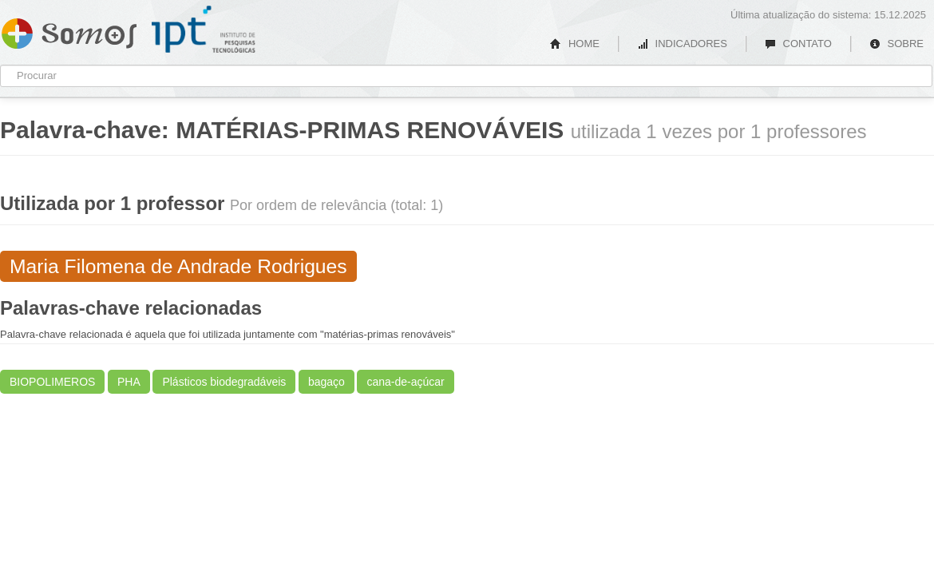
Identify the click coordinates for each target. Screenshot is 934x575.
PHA (128, 381)
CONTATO (798, 44)
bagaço (326, 381)
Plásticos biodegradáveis (224, 381)
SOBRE (896, 44)
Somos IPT (69, 30)
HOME (575, 44)
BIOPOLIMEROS (52, 381)
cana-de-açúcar (405, 381)
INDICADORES (682, 44)
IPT (203, 30)
